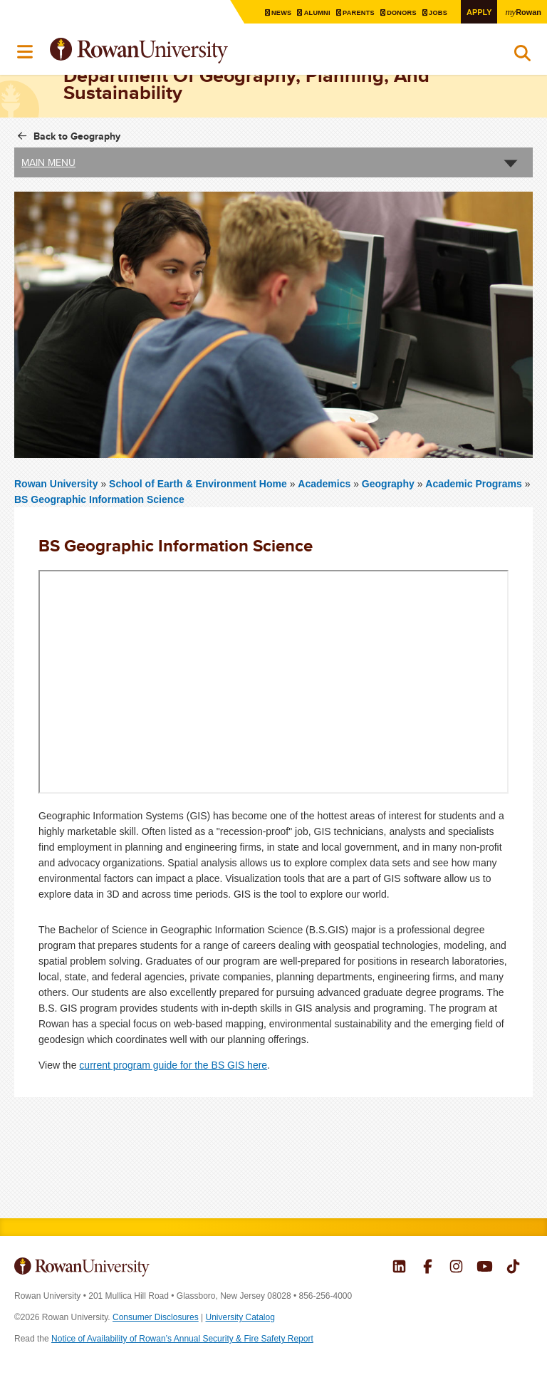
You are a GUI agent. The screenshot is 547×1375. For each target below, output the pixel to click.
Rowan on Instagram (456, 1268)
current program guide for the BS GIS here (173, 1065)
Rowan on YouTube (485, 1268)
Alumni (308, 12)
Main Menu (48, 162)
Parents (351, 12)
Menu (25, 52)
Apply (475, 11)
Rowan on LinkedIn (399, 1268)
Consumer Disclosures (156, 1317)
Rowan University (174, 51)
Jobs (434, 12)
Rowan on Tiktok (513, 1268)
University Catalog (240, 1317)
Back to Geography (76, 136)
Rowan (522, 11)
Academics (324, 483)
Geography (388, 483)
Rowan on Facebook (428, 1268)
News (270, 12)
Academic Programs (473, 483)
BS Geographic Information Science (99, 499)
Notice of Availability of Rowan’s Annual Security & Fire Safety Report (182, 1339)
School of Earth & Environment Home (199, 483)
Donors (396, 12)
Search (522, 56)
